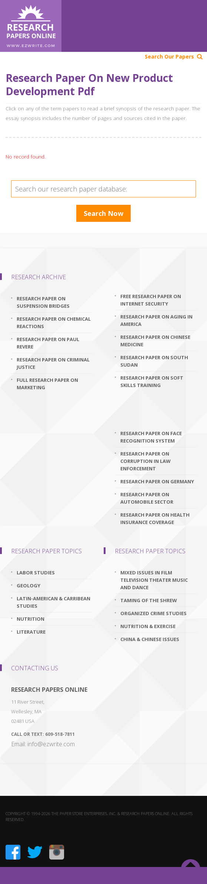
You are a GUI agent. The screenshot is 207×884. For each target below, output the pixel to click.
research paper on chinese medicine (155, 341)
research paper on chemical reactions (54, 323)
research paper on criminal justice (53, 363)
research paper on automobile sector (146, 498)
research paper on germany (157, 481)
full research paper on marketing (47, 384)
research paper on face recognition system (151, 437)
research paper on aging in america (156, 320)
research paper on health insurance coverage (155, 518)
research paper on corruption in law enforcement (145, 461)
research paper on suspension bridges (43, 302)
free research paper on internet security (150, 300)
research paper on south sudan (154, 361)
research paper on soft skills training (151, 381)
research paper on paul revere (48, 343)
